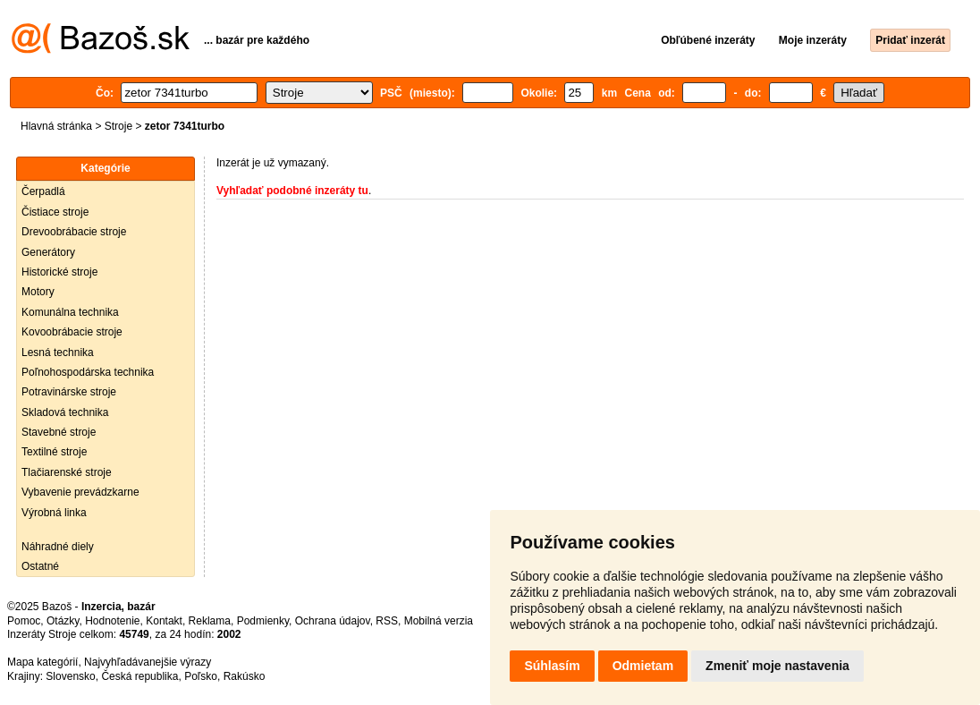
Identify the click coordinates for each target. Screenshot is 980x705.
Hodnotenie (112, 621)
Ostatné (40, 566)
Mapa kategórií (42, 662)
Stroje (118, 126)
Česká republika (139, 676)
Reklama (210, 621)
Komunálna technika (70, 312)
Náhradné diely (57, 546)
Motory (38, 291)
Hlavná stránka (56, 126)
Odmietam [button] (642, 665)
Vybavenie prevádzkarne (80, 492)
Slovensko (70, 676)
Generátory (48, 252)
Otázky (62, 621)
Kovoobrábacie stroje (71, 332)
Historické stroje (59, 272)
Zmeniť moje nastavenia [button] (777, 665)
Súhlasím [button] (551, 665)
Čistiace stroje (55, 212)
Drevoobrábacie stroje (73, 231)
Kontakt (164, 621)
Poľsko (200, 676)
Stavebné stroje (58, 432)
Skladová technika (64, 412)
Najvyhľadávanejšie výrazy (147, 662)
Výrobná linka (54, 512)
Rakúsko (245, 676)
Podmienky (263, 621)
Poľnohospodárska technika (87, 372)
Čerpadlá (43, 191)
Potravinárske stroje (68, 392)
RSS (387, 621)
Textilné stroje (54, 452)
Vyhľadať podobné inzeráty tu (292, 190)
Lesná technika (57, 352)
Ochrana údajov (332, 621)
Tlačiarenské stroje (66, 472)
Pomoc (23, 621)
